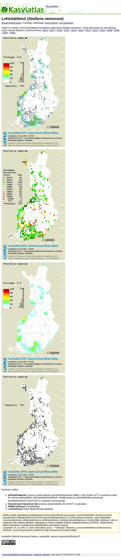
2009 (109, 30)
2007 (5, 33)
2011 (95, 30)
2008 (116, 30)
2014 (73, 30)
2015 (66, 30)
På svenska (52, 6)
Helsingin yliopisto (42, 554)
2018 (45, 30)
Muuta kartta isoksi (11, 23)
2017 (52, 30)
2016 (59, 30)
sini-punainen (66, 23)
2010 (102, 30)
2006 (12, 33)
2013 (81, 30)
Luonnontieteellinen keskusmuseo (17, 554)
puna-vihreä (51, 23)
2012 (88, 30)
